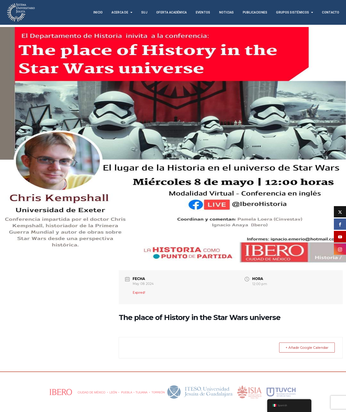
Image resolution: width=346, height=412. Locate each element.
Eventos (203, 12)
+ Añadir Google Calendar (307, 347)
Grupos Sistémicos (294, 12)
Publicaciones (255, 12)
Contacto (330, 12)
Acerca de (121, 12)
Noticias (226, 12)
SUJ (144, 12)
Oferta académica (171, 12)
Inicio (98, 12)
